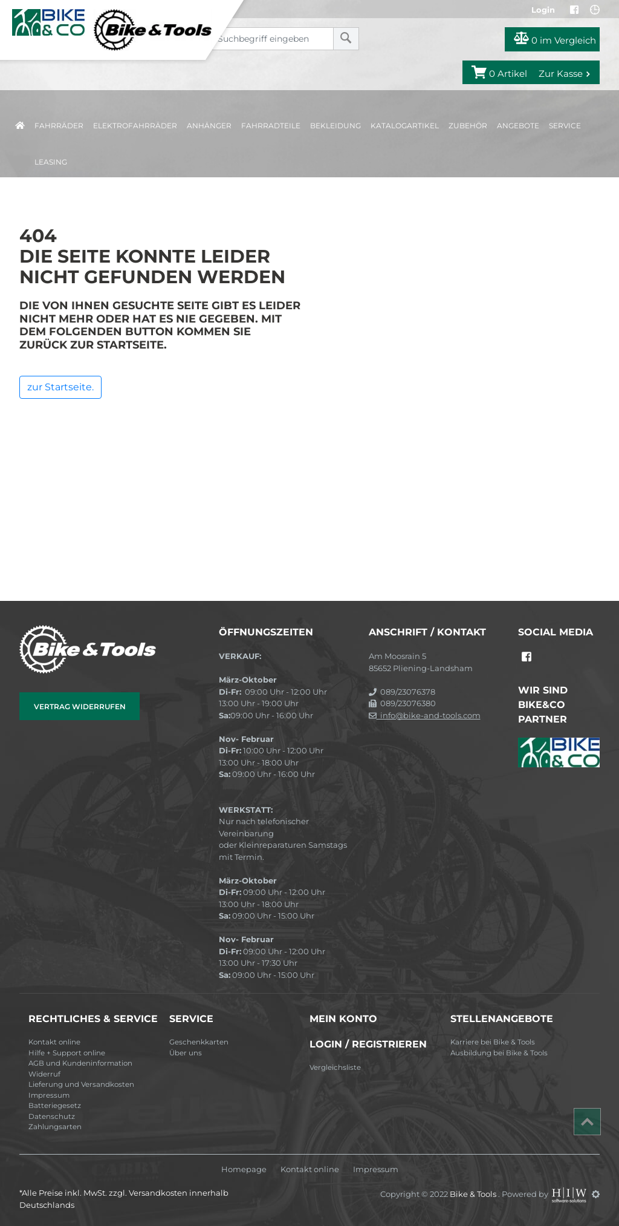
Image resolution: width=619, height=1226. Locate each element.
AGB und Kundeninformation (80, 1063)
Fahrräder (58, 125)
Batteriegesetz (54, 1105)
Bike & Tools (474, 1194)
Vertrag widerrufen (80, 706)
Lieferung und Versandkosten (81, 1084)
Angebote (518, 125)
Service (565, 125)
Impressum (49, 1095)
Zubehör (468, 125)
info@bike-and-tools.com (425, 715)
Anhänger (209, 125)
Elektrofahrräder (135, 125)
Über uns (185, 1053)
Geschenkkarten (198, 1042)
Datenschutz (51, 1116)
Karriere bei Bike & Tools (492, 1042)
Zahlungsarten (55, 1127)
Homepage (244, 1169)
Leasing (50, 161)
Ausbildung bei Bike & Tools (499, 1053)
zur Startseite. (60, 387)
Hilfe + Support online (66, 1053)
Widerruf (44, 1074)
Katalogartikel (405, 125)
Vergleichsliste (335, 1067)
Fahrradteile (270, 125)
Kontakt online (54, 1042)
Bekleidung (335, 125)
